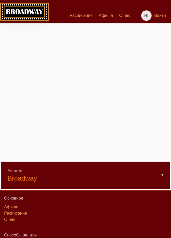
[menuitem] (81, 15)
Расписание (81, 15)
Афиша (106, 15)
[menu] (91, 15)
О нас (124, 15)
